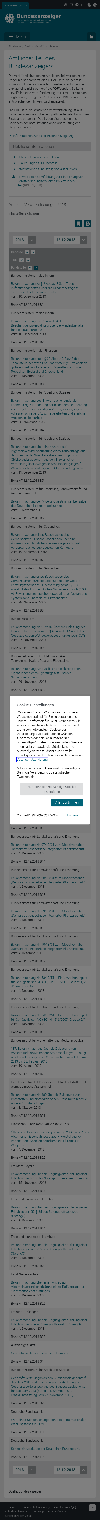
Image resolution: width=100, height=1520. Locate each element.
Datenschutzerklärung (32, 760)
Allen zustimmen (67, 802)
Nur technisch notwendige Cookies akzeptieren (51, 789)
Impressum (75, 815)
